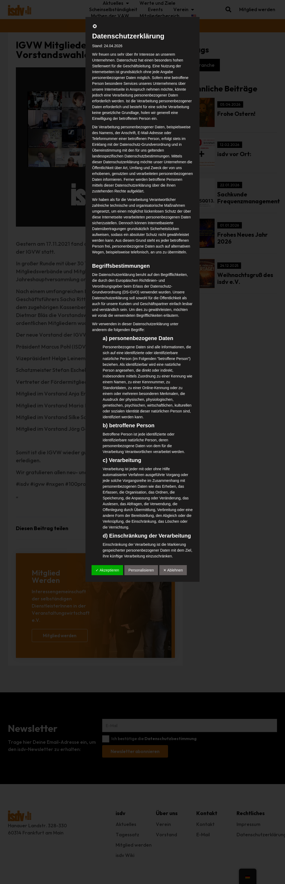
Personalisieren (141, 570)
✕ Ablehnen (173, 570)
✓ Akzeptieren (107, 570)
